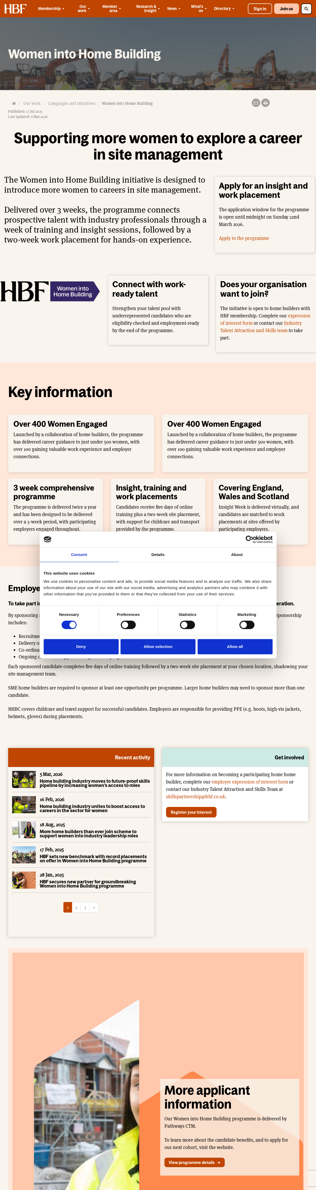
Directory (225, 8)
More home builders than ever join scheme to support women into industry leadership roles (89, 833)
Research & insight (148, 8)
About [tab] (237, 554)
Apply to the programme (244, 238)
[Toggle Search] (306, 8)
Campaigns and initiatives (72, 103)
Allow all (235, 646)
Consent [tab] (79, 554)
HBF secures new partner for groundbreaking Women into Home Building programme (88, 884)
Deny (81, 646)
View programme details (192, 1162)
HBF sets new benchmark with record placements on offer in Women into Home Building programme (93, 858)
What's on (199, 8)
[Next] (94, 907)
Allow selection (158, 646)
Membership (52, 8)
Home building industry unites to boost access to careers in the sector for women (92, 808)
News (174, 8)
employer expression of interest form (250, 782)
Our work (84, 8)
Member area (112, 8)
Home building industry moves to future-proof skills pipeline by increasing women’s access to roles (95, 783)
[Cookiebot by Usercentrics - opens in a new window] (250, 539)
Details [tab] (158, 554)
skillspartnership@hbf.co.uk (195, 797)
